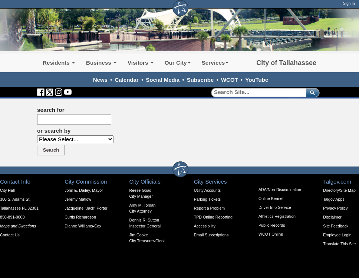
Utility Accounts (207, 190)
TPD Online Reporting (213, 217)
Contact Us (10, 235)
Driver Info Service (274, 207)
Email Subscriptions (211, 235)
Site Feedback (335, 226)
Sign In (349, 3)
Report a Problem (209, 208)
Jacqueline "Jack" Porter (86, 208)
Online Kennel (270, 198)
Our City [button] (178, 62)
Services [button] (215, 62)
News (100, 80)
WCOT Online (270, 234)
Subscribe (200, 80)
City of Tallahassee (286, 63)
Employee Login (337, 235)
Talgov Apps (333, 199)
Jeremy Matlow (78, 199)
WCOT (229, 80)
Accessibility (204, 226)
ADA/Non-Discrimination (279, 189)
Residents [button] (59, 62)
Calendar (127, 80)
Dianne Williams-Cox (83, 226)
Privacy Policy (335, 208)
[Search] (256, 92)
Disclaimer (332, 217)
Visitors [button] (141, 62)
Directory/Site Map (339, 190)
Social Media (163, 80)
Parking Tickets (207, 199)
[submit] (311, 92)
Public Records (271, 225)
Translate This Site (339, 244)
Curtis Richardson (80, 217)
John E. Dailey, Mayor (84, 190)
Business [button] (101, 62)
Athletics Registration (277, 216)
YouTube (256, 80)
